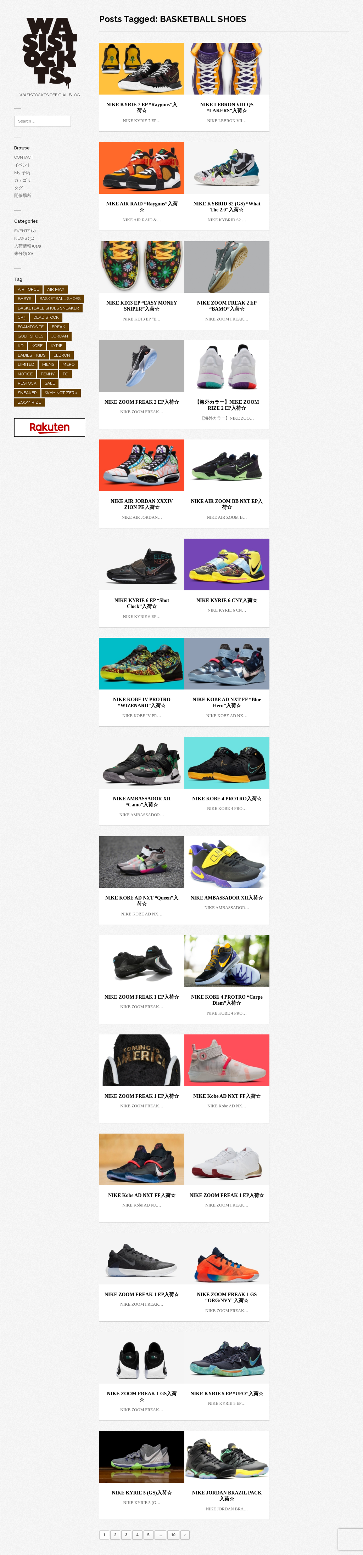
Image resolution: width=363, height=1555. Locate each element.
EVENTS (22, 230)
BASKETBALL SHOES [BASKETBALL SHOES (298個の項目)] (59, 298)
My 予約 (22, 172)
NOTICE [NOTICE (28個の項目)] (25, 373)
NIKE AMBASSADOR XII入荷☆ (227, 898)
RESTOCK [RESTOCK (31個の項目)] (27, 383)
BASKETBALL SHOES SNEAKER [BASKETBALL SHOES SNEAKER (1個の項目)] (48, 308)
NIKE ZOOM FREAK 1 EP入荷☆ (142, 997)
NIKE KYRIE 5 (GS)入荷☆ (142, 1493)
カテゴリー (24, 180)
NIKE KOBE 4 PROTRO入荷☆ (227, 798)
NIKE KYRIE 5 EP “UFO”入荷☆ (226, 1393)
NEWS (20, 238)
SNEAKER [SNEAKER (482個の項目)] (27, 392)
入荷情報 (22, 246)
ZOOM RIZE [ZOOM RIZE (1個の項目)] (29, 402)
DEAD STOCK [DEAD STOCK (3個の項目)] (46, 317)
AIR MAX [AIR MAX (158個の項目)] (56, 289)
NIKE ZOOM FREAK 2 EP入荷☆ (142, 402)
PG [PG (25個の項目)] (65, 373)
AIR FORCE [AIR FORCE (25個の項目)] (28, 289)
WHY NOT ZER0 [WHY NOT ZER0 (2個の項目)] (61, 392)
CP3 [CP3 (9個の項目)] (21, 317)
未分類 (20, 253)
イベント (22, 165)
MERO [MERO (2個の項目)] (68, 364)
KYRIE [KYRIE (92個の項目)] (56, 345)
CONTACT (23, 157)
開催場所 (22, 195)
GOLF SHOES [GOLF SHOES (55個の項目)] (30, 336)
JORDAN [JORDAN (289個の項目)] (59, 336)
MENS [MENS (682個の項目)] (48, 364)
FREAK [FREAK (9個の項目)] (58, 326)
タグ (18, 188)
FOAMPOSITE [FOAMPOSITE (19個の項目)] (31, 326)
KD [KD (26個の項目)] (20, 345)
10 (173, 1535)
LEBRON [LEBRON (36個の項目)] (62, 355)
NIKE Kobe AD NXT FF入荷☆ (227, 1096)
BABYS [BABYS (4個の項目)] (24, 298)
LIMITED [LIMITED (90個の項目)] (26, 364)
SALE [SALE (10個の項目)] (50, 383)
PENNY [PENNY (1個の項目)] (48, 373)
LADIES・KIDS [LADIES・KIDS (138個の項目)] (31, 355)
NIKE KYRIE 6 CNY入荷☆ (226, 600)
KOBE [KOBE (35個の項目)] (37, 345)
